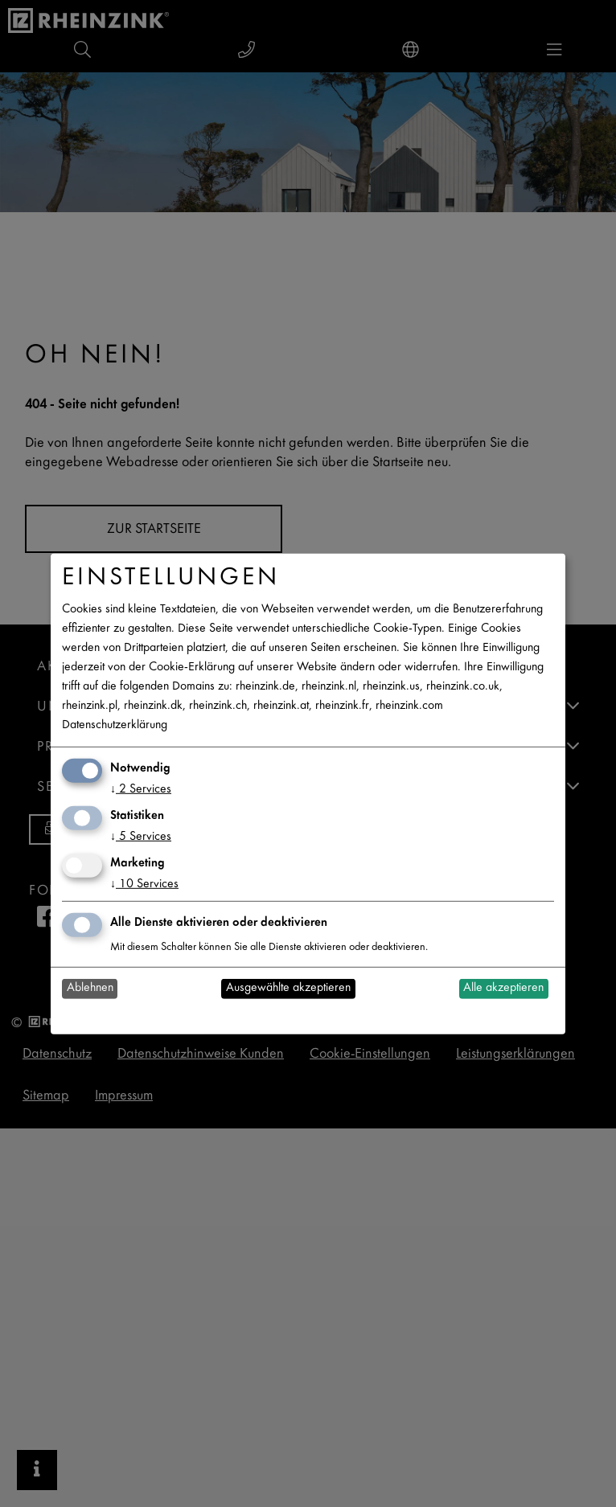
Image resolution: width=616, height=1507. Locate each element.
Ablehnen (90, 988)
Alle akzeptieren (503, 988)
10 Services (144, 884)
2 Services (140, 789)
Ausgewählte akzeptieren (288, 988)
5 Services (140, 837)
